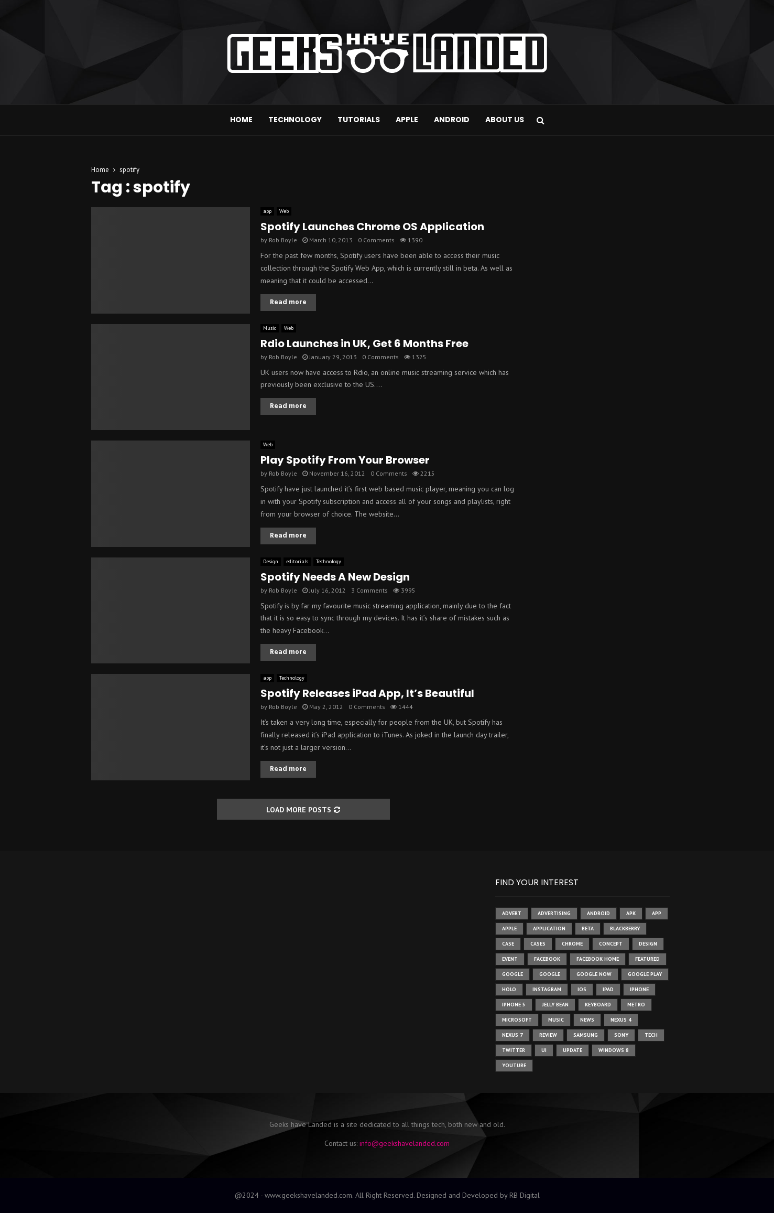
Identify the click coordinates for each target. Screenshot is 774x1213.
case (508, 943)
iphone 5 (514, 1004)
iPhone (639, 989)
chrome (572, 943)
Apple (407, 119)
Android (452, 119)
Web (284, 211)
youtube (514, 1065)
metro (636, 1004)
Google (549, 974)
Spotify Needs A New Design (335, 577)
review (548, 1035)
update (572, 1050)
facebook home (597, 959)
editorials (297, 561)
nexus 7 (512, 1035)
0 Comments (376, 240)
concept (611, 943)
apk (631, 913)
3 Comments (369, 590)
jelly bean (555, 1004)
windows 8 (613, 1050)
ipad (608, 989)
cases (538, 943)
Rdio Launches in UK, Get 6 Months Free (364, 343)
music (556, 1019)
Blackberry (625, 928)
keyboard (598, 1004)
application (549, 928)
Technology (295, 119)
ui (544, 1050)
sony (621, 1035)
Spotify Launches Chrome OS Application (372, 226)
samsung (585, 1035)
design (648, 943)
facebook (547, 959)
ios (581, 989)
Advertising (554, 913)
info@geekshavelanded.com (404, 1143)
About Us (504, 119)
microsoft (517, 1019)
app (267, 211)
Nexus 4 (621, 1019)
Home (241, 119)
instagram (546, 989)
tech (651, 1035)
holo (509, 989)
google (512, 974)
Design (270, 561)
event (510, 959)
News (587, 1019)
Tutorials (358, 119)
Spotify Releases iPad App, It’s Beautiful (367, 693)
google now (594, 974)
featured (647, 959)
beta (588, 928)
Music (269, 328)
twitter (513, 1050)
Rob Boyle (283, 240)
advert (511, 913)
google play (645, 974)
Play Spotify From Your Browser (345, 460)
